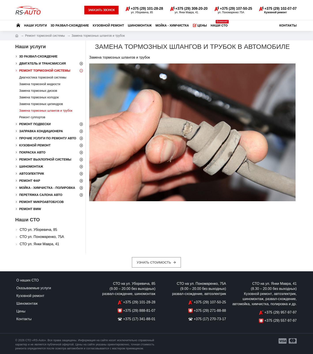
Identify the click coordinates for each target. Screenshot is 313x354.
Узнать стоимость (154, 262)
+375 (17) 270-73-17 (210, 319)
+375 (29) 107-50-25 (210, 302)
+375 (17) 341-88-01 (139, 319)
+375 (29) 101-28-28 (139, 302)
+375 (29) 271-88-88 (210, 310)
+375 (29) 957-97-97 (280, 312)
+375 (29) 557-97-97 (280, 320)
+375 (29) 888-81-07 (139, 310)
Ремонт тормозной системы (45, 35)
